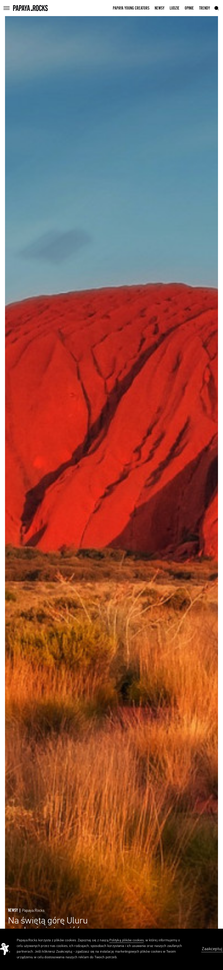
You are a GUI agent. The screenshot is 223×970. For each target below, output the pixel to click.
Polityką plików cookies (126, 940)
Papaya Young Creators (131, 8)
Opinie (189, 8)
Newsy (159, 8)
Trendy (204, 8)
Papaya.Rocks (33, 911)
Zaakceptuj (212, 949)
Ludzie (174, 8)
